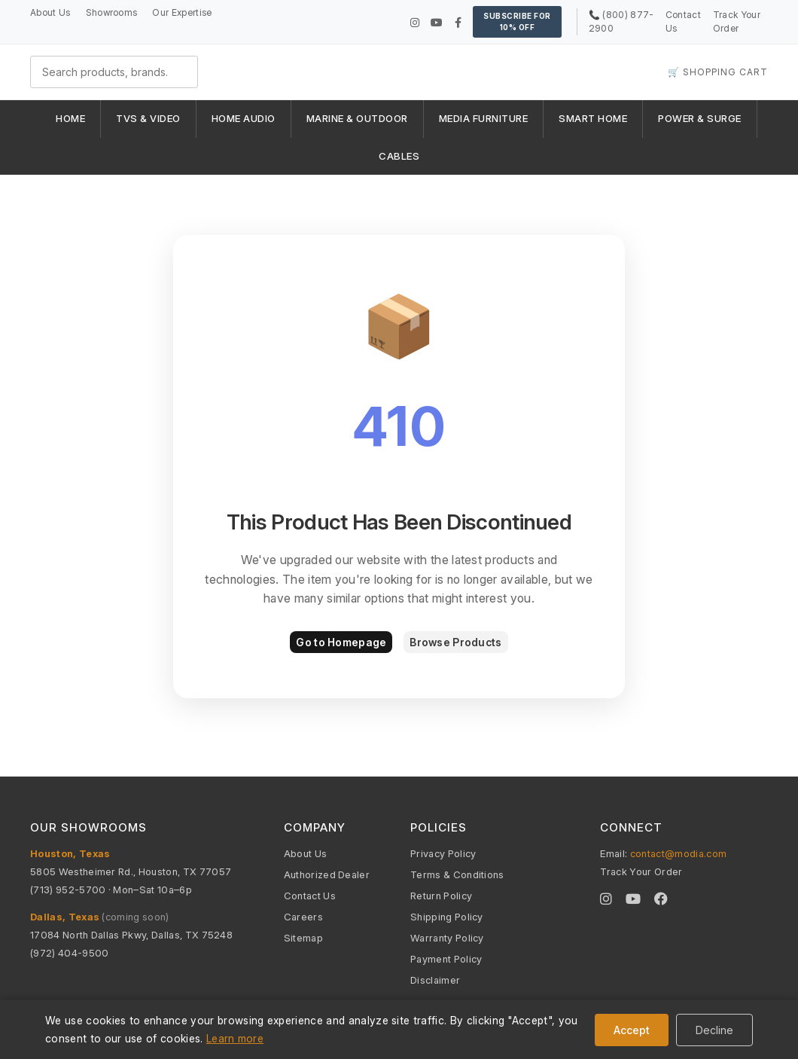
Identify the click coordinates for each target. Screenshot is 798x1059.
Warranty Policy (447, 938)
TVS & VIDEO (148, 118)
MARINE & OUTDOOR (357, 118)
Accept (632, 1030)
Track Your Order (641, 871)
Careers (303, 917)
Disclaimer (435, 980)
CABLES (399, 156)
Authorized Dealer (327, 874)
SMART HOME (593, 118)
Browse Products (455, 642)
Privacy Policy (443, 853)
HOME (70, 118)
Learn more (234, 1038)
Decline (714, 1030)
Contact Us (310, 896)
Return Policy (441, 896)
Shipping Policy (446, 917)
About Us (50, 12)
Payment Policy (446, 959)
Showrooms (112, 12)
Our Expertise (182, 12)
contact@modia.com (678, 853)
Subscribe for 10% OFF (517, 21)
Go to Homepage (341, 642)
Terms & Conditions (457, 874)
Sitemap (303, 938)
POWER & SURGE (700, 118)
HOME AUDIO (244, 118)
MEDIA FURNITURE (483, 118)
